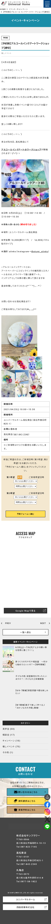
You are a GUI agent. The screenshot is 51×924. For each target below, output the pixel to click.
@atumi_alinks (39, 251)
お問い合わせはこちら (27, 792)
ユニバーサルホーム (25, 899)
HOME (3, 9)
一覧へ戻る (25, 632)
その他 (6, 752)
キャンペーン (9, 741)
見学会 (6, 729)
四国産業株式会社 (26, 907)
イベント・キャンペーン (18, 9)
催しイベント (9, 746)
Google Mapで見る (26, 611)
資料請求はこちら (26, 801)
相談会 (6, 735)
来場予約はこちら (26, 810)
